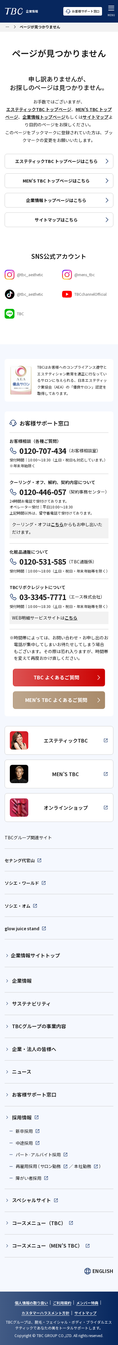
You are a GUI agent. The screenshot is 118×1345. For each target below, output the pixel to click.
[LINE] (30, 314)
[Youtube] (87, 294)
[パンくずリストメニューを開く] (7, 26)
